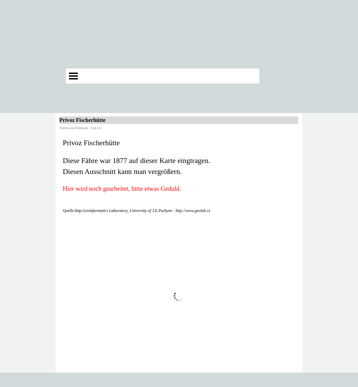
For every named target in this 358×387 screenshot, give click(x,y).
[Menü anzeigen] (73, 76)
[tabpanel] (179, 175)
